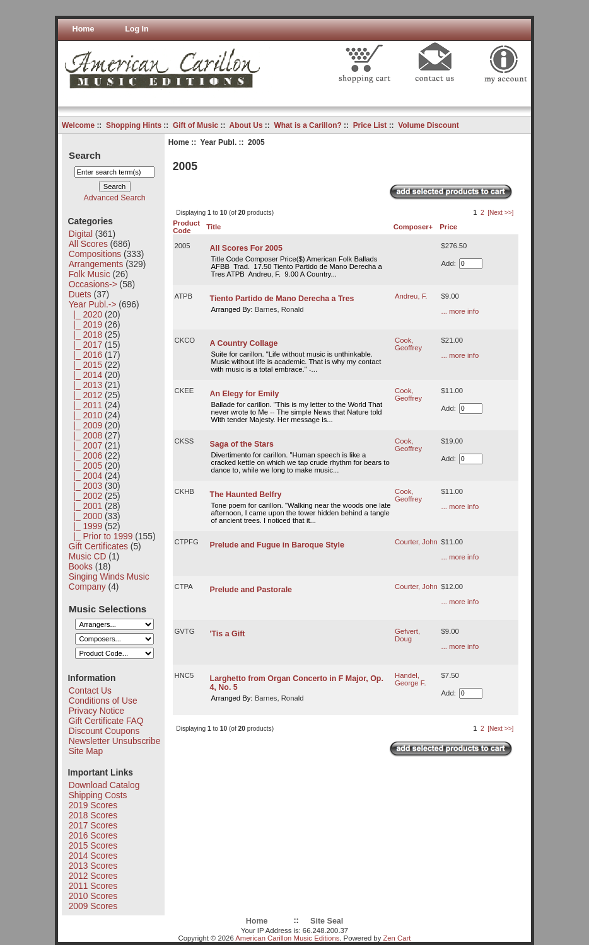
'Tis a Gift (227, 633)
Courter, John (416, 542)
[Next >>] (500, 212)
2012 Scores (93, 876)
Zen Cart (397, 938)
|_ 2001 (85, 506)
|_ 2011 (85, 405)
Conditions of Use (103, 701)
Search (85, 154)
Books (81, 566)
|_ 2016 (85, 355)
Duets (80, 294)
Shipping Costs (98, 795)
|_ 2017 (85, 345)
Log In (137, 29)
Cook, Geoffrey (408, 344)
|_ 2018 (85, 334)
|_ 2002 (85, 496)
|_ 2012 (85, 395)
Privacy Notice (96, 711)
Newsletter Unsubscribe (115, 741)
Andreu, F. (411, 296)
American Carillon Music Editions (287, 938)
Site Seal (326, 921)
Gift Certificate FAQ (106, 721)
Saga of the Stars (242, 444)
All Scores (88, 244)
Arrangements (96, 264)
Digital (81, 234)
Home (84, 29)
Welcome (78, 125)
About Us (246, 125)
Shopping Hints (133, 125)
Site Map (86, 751)
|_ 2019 (85, 324)
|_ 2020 (85, 314)
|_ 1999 (85, 526)
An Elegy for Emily (244, 393)
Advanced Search (115, 197)
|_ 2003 (85, 486)
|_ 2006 (85, 455)
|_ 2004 (85, 476)
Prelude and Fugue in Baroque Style (277, 545)
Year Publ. (219, 142)
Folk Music (89, 274)
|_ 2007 (85, 445)
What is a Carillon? (307, 125)
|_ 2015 (85, 365)
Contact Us (90, 690)
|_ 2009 (85, 425)
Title (213, 227)
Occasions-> (93, 284)
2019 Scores (93, 805)
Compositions (95, 254)
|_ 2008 (85, 435)
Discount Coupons (104, 731)
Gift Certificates (98, 546)
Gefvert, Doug (407, 635)
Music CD (88, 556)
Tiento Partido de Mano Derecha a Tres (282, 298)
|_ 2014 (85, 375)
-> (93, 304)
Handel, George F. (410, 679)
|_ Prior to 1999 (101, 536)
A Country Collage (244, 343)
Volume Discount (428, 125)
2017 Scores (93, 825)
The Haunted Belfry (246, 494)
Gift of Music (195, 125)
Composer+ (413, 227)
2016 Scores (93, 835)
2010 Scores (93, 896)
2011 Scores (93, 886)
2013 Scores (93, 866)
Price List (370, 125)
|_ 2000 (85, 516)
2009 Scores (93, 906)
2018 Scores (93, 815)
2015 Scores (93, 845)
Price (448, 227)
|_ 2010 (85, 415)
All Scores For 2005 (246, 248)
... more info (460, 311)
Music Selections (107, 608)
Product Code (186, 226)
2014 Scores (93, 855)
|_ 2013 (85, 385)
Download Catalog (104, 785)
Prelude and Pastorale (251, 589)
